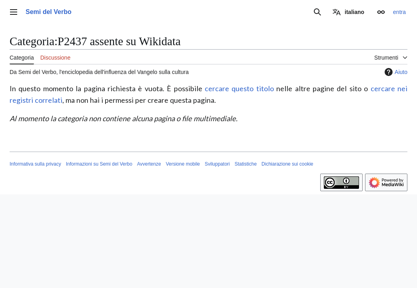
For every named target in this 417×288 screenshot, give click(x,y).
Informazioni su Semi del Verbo (99, 164)
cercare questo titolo (239, 88)
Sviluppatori (217, 164)
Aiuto (395, 72)
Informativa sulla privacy (35, 164)
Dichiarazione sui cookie (287, 164)
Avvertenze (149, 164)
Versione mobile (183, 164)
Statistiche (246, 164)
